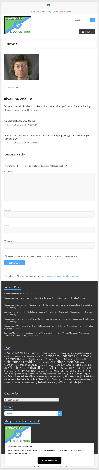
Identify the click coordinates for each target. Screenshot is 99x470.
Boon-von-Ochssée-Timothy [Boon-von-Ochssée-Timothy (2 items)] (28, 356)
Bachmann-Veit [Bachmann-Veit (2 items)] (51, 353)
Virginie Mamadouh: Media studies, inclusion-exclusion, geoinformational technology (47, 106)
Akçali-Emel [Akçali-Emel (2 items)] (35, 353)
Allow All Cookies (49, 460)
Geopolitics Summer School (15, 293)
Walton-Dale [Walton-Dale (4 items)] (71, 382)
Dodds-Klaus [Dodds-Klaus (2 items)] (46, 365)
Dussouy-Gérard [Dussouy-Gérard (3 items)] (66, 364)
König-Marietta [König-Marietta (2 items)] (20, 373)
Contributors (34, 12)
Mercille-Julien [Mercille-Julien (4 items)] (20, 376)
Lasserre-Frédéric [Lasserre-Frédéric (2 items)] (58, 373)
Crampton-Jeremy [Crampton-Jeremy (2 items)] (75, 359)
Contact (55, 12)
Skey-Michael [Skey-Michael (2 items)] (84, 379)
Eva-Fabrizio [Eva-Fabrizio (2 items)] (11, 371)
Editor (43, 12)
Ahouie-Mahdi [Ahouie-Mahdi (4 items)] (16, 353)
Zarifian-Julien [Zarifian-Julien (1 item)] (88, 383)
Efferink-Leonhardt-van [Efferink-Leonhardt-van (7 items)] (30, 367)
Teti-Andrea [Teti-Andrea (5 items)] (48, 382)
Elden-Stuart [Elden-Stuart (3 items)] (63, 367)
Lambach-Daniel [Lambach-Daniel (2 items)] (38, 373)
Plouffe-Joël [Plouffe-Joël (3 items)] (74, 376)
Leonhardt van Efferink (16, 110)
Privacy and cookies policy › (19, 453)
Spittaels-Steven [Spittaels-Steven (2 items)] (13, 382)
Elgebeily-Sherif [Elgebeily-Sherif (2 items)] (82, 368)
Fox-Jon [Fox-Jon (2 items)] (42, 371)
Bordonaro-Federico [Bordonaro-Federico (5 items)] (60, 356)
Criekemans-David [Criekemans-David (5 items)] (20, 362)
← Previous (13, 87)
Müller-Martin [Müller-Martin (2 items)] (40, 376)
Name (7, 210)
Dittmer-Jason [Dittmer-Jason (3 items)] (27, 364)
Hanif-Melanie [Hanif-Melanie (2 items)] (56, 371)
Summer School (65, 12)
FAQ (49, 12)
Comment (9, 171)
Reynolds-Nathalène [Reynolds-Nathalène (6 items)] (36, 379)
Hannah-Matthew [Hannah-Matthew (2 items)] (75, 371)
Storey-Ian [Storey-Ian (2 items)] (30, 382)
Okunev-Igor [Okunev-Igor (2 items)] (56, 376)
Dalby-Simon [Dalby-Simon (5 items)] (66, 362)
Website (8, 241)
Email (7, 225)
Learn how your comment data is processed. (59, 276)
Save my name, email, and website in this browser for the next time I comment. (42, 256)
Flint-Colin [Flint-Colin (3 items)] (28, 370)
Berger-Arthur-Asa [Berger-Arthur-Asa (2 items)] (71, 353)
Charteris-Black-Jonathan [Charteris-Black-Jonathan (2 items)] (33, 359)
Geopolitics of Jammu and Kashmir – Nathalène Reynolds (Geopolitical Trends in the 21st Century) (45, 298)
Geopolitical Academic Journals (20, 120)
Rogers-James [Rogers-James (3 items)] (65, 379)
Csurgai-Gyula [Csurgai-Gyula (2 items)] (45, 362)
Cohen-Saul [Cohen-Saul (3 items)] (56, 358)
